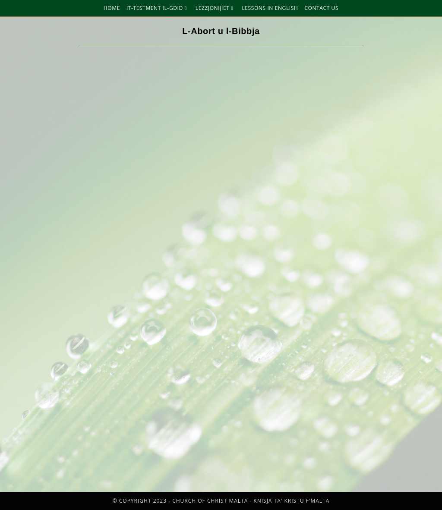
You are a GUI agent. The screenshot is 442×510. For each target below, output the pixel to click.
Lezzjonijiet (216, 8)
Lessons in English (270, 8)
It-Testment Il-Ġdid (157, 8)
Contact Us (321, 8)
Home (112, 8)
